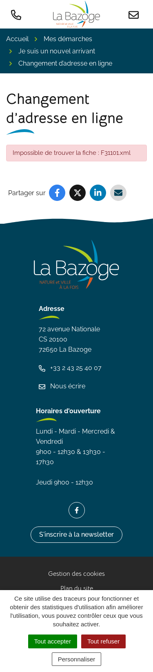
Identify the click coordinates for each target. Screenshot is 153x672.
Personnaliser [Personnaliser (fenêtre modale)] (76, 659)
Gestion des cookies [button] (76, 574)
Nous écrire (62, 386)
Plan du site (76, 588)
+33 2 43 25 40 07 (70, 368)
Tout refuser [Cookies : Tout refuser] (103, 641)
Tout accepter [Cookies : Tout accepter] (52, 641)
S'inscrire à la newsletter (76, 534)
